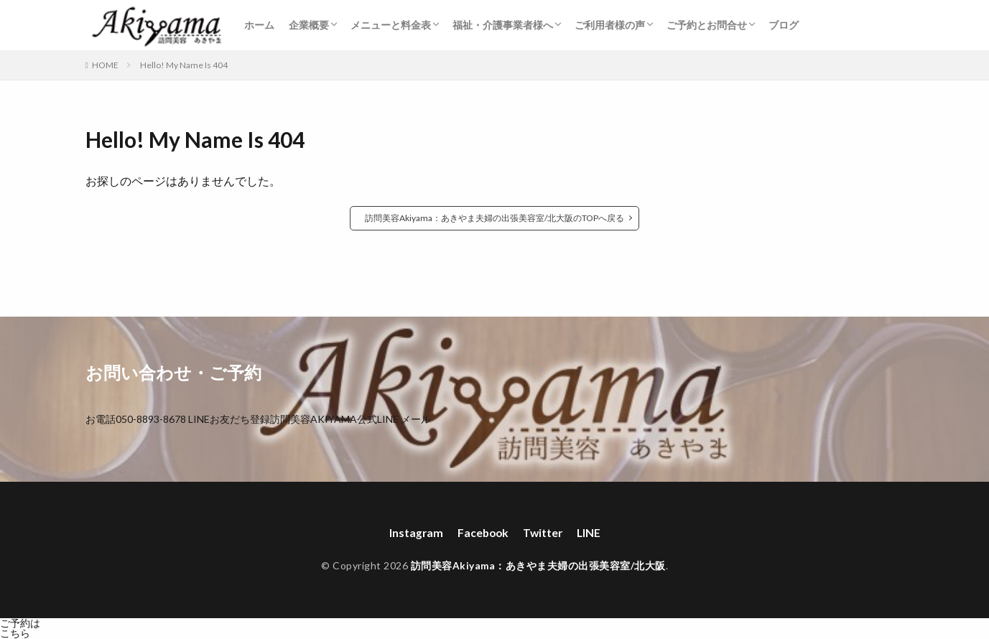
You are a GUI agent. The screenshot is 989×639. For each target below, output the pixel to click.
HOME (105, 65)
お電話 (135, 419)
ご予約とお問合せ (707, 25)
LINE (590, 533)
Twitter (543, 533)
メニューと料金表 (390, 25)
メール (416, 419)
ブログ (784, 25)
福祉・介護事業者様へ (502, 25)
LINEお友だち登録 (293, 419)
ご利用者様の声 (610, 25)
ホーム (259, 25)
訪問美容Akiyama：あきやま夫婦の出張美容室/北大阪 (538, 566)
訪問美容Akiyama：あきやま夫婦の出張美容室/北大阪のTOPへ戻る (494, 218)
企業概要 (309, 25)
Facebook (482, 533)
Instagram (413, 533)
